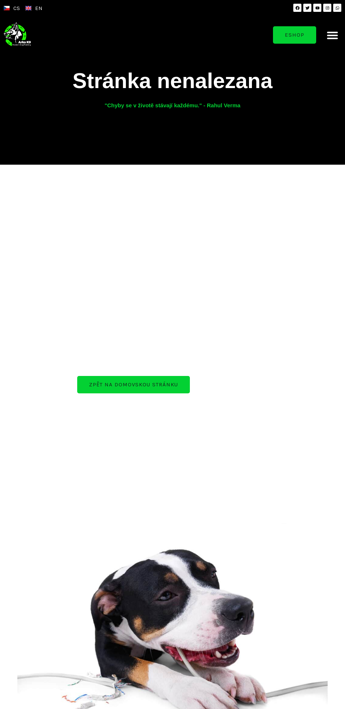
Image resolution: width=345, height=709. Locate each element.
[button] (332, 35)
